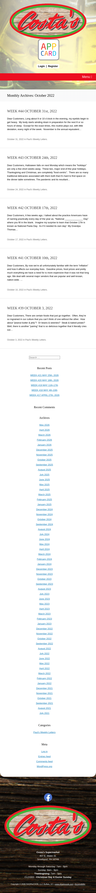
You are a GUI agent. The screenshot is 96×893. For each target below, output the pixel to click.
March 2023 (44, 613)
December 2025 (44, 449)
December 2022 (44, 628)
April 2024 (44, 549)
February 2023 (44, 618)
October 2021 (44, 698)
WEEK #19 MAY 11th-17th (44, 385)
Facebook (48, 797)
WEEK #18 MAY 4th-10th (44, 390)
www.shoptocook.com (64, 884)
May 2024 (44, 544)
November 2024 (44, 514)
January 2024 (44, 564)
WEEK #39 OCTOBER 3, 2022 (30, 308)
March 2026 (44, 435)
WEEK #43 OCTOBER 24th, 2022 (32, 158)
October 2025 (44, 459)
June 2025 (44, 479)
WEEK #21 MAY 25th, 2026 (44, 375)
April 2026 (44, 430)
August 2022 (44, 648)
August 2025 (44, 469)
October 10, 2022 (15, 290)
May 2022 (44, 663)
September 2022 (44, 643)
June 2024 (44, 539)
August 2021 (44, 708)
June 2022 (44, 658)
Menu (87, 77)
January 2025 (44, 504)
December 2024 (44, 509)
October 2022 (44, 638)
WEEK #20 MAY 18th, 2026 (44, 380)
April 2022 (44, 668)
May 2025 (44, 484)
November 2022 (44, 633)
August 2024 (44, 529)
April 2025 (44, 489)
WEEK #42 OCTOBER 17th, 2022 (32, 208)
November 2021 (44, 693)
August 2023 (44, 589)
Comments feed (44, 761)
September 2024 (44, 524)
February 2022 (44, 678)
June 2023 (44, 599)
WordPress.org (44, 766)
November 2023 (44, 574)
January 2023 (44, 623)
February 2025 (44, 499)
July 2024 (45, 534)
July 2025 (45, 474)
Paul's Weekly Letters (37, 139)
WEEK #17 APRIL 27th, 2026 (44, 395)
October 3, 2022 (14, 340)
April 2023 (44, 608)
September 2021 (44, 703)
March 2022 (44, 673)
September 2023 (44, 584)
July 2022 (45, 653)
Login (41, 66)
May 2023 (44, 603)
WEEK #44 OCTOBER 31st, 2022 (32, 111)
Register (53, 66)
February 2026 (44, 440)
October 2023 (44, 579)
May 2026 (44, 425)
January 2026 (44, 444)
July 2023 (45, 594)
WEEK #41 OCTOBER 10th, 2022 (32, 258)
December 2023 (44, 569)
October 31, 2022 (15, 139)
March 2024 (44, 554)
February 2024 (44, 559)
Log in (44, 751)
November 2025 (44, 454)
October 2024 (44, 519)
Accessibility (80, 884)
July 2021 (45, 713)
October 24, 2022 (15, 189)
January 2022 (44, 683)
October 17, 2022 (15, 239)
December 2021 (44, 688)
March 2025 (44, 494)
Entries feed (44, 756)
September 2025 (44, 464)
